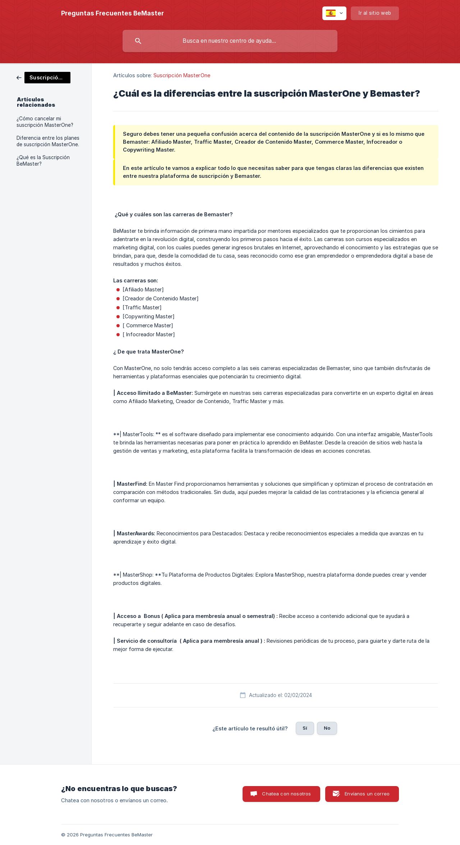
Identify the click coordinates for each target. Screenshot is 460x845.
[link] (43, 77)
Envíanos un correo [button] (367, 793)
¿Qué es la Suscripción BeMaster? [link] (43, 160)
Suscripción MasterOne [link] (181, 75)
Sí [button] (305, 728)
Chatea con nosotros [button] (286, 793)
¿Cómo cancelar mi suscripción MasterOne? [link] (45, 122)
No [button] (327, 728)
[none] (112, 13)
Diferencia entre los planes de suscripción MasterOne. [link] (48, 141)
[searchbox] (230, 41)
